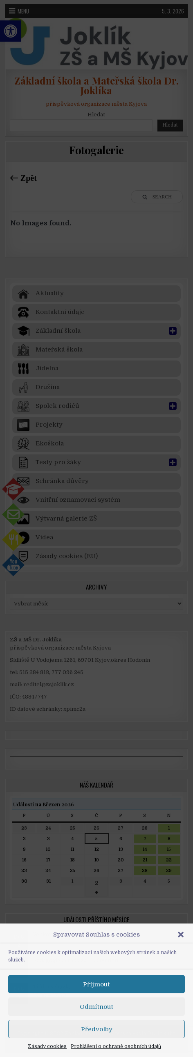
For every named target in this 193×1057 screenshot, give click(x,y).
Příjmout (96, 984)
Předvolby (96, 1029)
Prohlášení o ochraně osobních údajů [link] (116, 1046)
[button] (181, 934)
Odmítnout (96, 1006)
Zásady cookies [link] (47, 1046)
